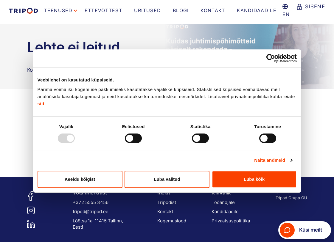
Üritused (147, 10)
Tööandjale (223, 202)
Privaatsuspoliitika (231, 221)
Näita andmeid (269, 160)
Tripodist (166, 202)
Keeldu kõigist (80, 179)
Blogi (181, 10)
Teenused (58, 10)
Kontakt (213, 10)
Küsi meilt (301, 230)
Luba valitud (167, 179)
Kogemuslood (171, 221)
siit (41, 103)
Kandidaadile (256, 10)
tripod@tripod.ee (90, 211)
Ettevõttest (103, 10)
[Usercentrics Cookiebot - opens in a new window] (271, 58)
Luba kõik (254, 179)
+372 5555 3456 (90, 202)
